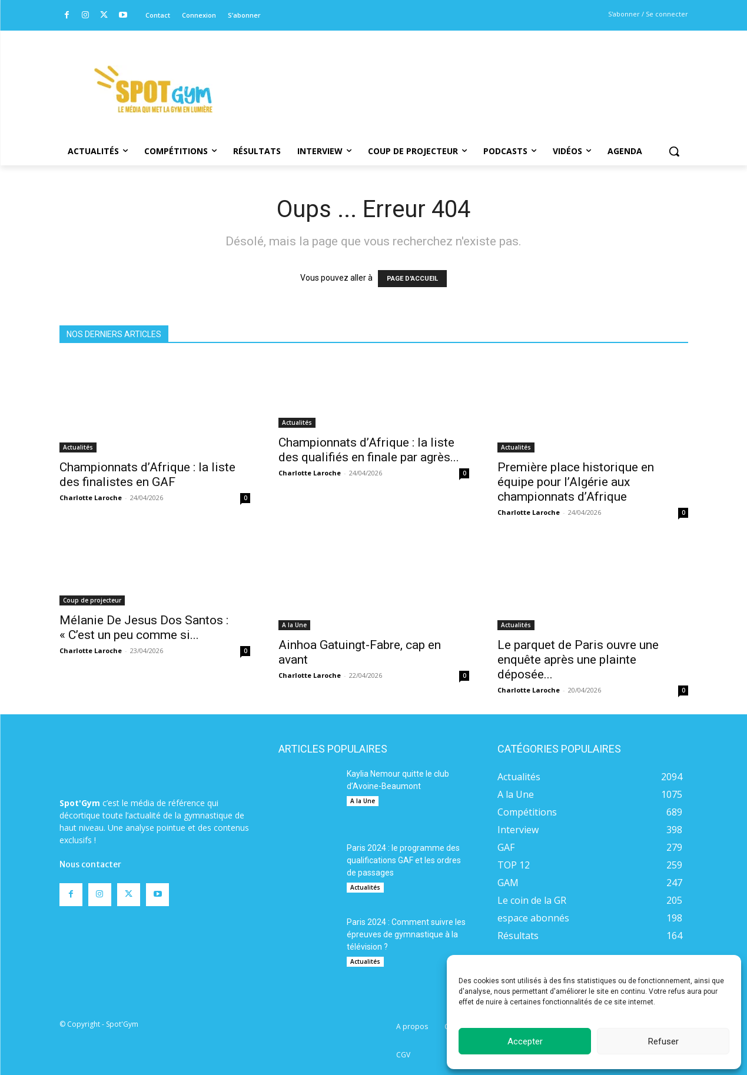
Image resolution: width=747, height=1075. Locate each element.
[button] (674, 151)
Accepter (525, 1041)
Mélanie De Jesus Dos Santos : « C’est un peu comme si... (143, 627)
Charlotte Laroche (90, 497)
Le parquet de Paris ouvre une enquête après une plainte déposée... (578, 659)
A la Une (294, 625)
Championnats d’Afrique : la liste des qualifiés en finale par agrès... (368, 449)
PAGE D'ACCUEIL (412, 278)
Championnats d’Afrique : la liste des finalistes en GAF (147, 474)
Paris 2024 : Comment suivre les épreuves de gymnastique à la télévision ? (406, 934)
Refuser (663, 1041)
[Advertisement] (454, 73)
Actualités (78, 447)
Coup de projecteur (92, 600)
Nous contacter (90, 864)
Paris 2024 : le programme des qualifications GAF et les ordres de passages (404, 860)
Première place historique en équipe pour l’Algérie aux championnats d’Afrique (575, 482)
